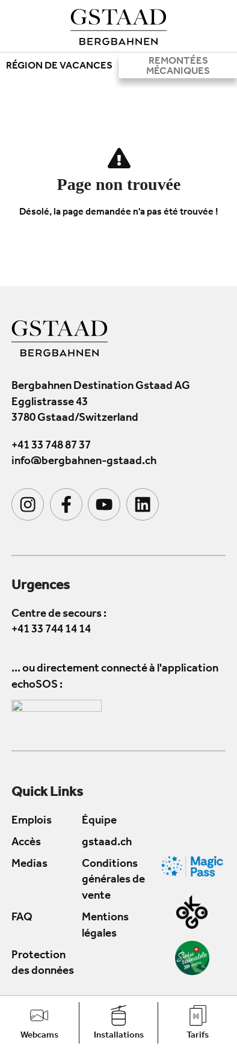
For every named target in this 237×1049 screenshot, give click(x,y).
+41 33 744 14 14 (51, 630)
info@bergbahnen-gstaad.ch (83, 462)
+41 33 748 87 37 (51, 446)
